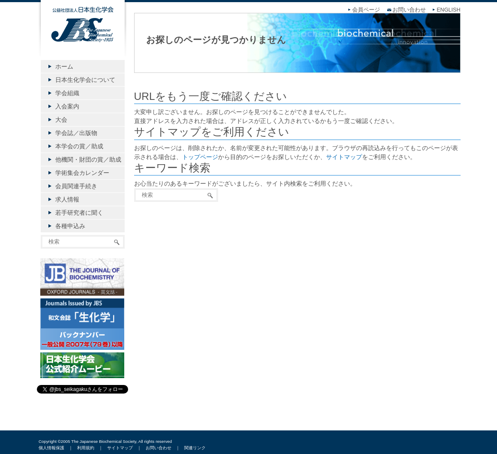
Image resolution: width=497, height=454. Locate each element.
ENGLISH (448, 10)
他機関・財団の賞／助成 (88, 159)
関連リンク (195, 447)
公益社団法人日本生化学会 (83, 35)
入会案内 (67, 106)
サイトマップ (344, 156)
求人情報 (67, 199)
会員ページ (366, 10)
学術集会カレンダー (82, 172)
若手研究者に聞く (79, 212)
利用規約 (85, 447)
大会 (61, 119)
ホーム (64, 66)
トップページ (200, 156)
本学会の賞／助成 (79, 146)
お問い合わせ (409, 10)
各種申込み (70, 225)
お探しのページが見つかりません (216, 40)
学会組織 (67, 93)
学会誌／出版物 (76, 132)
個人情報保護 (51, 447)
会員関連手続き (76, 186)
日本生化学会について (85, 79)
